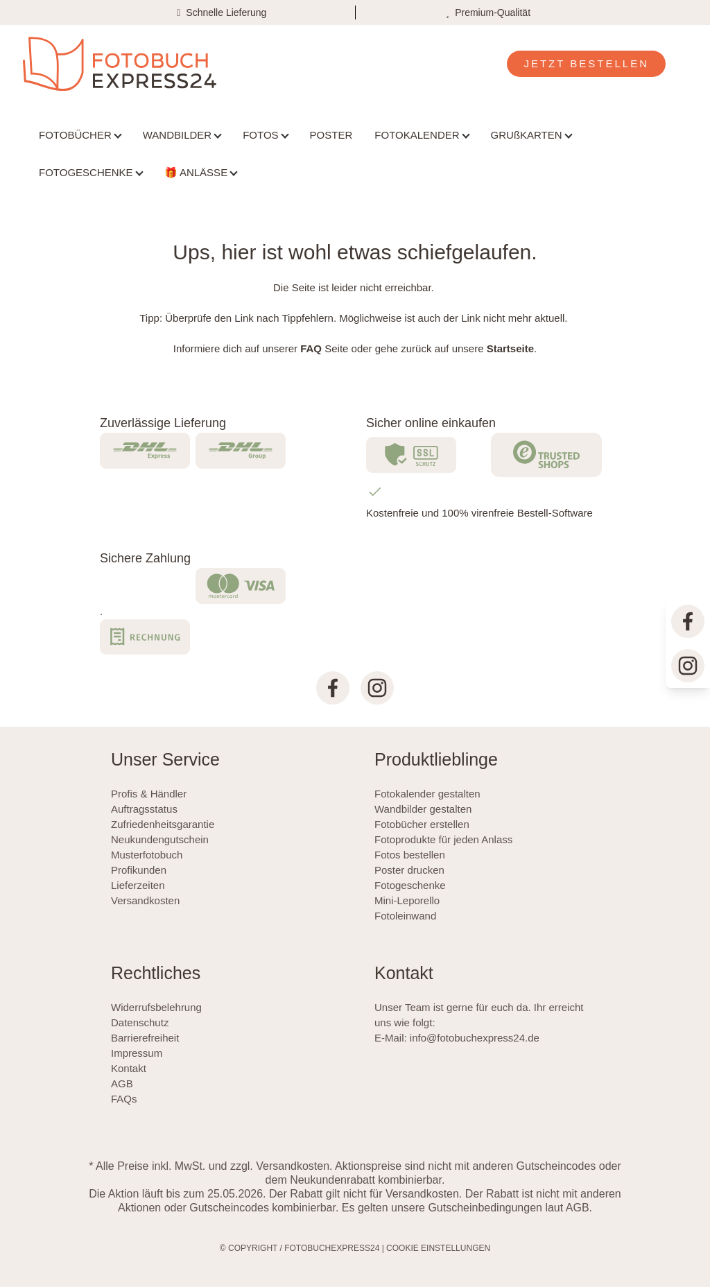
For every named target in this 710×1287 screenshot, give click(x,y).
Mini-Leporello (407, 900)
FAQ (311, 348)
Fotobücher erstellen (421, 824)
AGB (122, 1083)
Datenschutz (139, 1022)
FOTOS (260, 135)
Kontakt (128, 1068)
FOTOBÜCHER (75, 135)
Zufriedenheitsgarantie (162, 824)
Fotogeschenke (410, 885)
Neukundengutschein (160, 839)
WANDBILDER (177, 135)
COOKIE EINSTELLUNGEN (438, 1248)
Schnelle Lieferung (226, 12)
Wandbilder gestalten (422, 809)
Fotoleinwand (405, 916)
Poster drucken (409, 870)
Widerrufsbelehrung (156, 1007)
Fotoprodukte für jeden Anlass (443, 839)
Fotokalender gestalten (427, 794)
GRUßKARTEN (526, 135)
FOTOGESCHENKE (86, 172)
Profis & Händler (149, 794)
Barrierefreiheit (145, 1038)
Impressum (136, 1053)
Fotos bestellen (409, 855)
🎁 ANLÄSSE (196, 172)
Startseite (510, 348)
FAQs (124, 1099)
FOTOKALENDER (416, 135)
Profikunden (138, 870)
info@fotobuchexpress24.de (474, 1038)
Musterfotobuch (146, 855)
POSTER (331, 135)
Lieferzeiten (138, 885)
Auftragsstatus (144, 809)
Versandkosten (145, 900)
